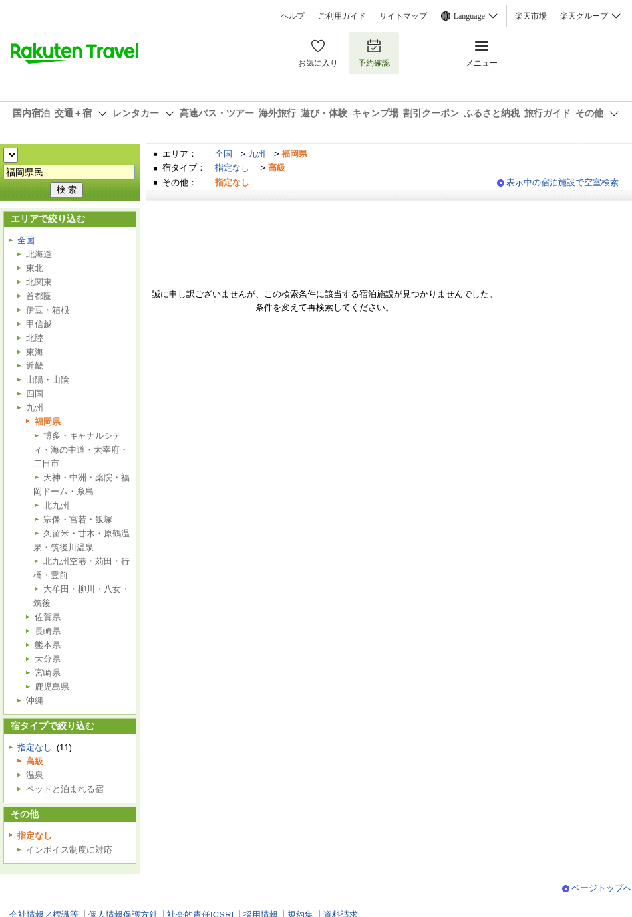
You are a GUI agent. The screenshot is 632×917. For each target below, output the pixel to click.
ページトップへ (601, 888)
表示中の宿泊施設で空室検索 (562, 182)
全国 (223, 154)
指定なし (232, 168)
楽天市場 (531, 16)
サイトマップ (403, 16)
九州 (256, 154)
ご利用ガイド (342, 16)
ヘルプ (293, 16)
